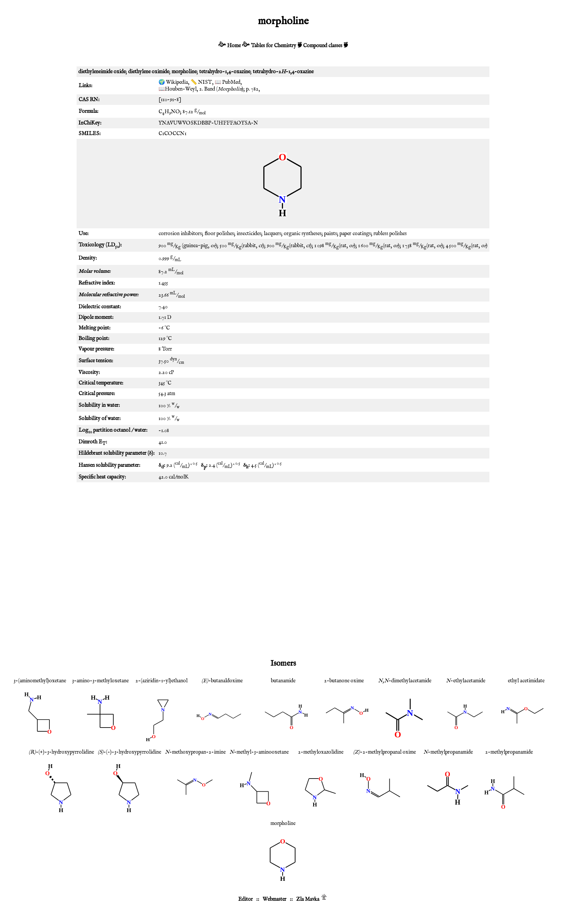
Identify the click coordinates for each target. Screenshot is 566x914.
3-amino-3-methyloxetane (100, 680)
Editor (245, 899)
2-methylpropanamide (509, 752)
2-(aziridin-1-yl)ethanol (161, 680)
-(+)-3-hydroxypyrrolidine (61, 752)
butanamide (283, 680)
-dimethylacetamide (404, 680)
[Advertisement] (283, 546)
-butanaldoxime (222, 680)
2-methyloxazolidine (320, 752)
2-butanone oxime (344, 680)
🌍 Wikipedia (173, 82)
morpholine (283, 823)
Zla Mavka (307, 899)
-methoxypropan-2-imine (195, 752)
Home (234, 45)
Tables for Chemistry (273, 45)
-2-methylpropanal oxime (384, 752)
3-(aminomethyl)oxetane (40, 680)
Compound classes (322, 45)
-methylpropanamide (448, 752)
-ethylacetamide (465, 680)
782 (254, 89)
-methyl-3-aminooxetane (259, 752)
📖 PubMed (227, 82)
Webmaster (274, 899)
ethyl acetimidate (526, 680)
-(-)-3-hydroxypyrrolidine (129, 752)
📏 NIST (201, 82)
